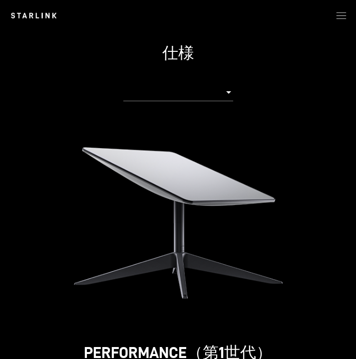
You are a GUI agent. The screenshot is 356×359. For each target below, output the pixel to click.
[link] (33, 15)
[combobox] (178, 92)
